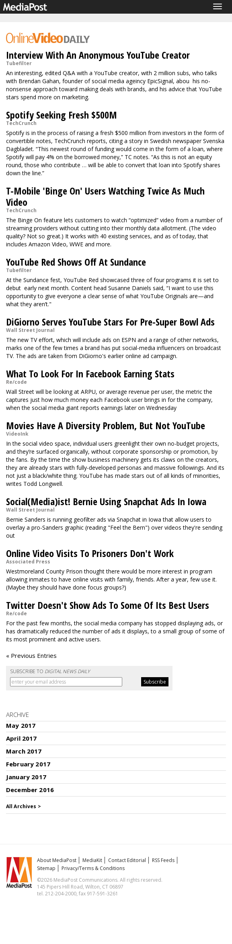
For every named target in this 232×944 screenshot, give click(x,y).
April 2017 (21, 738)
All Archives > (23, 806)
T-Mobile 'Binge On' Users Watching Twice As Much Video (105, 196)
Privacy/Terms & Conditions (93, 868)
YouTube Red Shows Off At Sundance (76, 261)
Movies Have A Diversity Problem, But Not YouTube (105, 425)
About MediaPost (56, 860)
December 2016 (30, 790)
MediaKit (92, 860)
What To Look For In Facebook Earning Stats (90, 373)
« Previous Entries (31, 655)
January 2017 (26, 777)
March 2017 (24, 751)
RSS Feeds (163, 860)
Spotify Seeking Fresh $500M (61, 114)
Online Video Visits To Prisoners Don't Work (90, 553)
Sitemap (46, 868)
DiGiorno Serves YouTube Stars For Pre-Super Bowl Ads (110, 321)
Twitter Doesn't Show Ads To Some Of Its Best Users (107, 605)
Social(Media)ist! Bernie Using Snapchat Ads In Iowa (106, 501)
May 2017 (20, 725)
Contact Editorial (127, 860)
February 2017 (28, 764)
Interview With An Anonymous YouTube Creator (98, 54)
